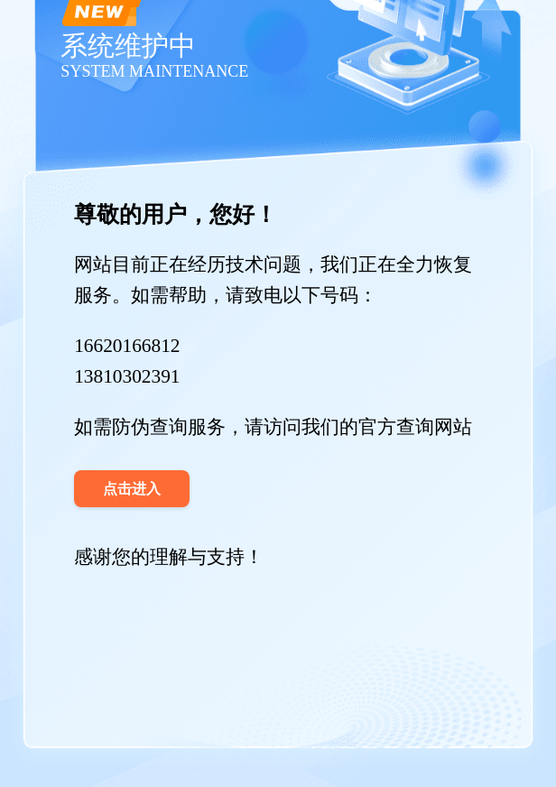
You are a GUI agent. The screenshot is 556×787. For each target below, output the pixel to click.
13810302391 (127, 376)
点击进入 (132, 488)
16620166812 (127, 345)
